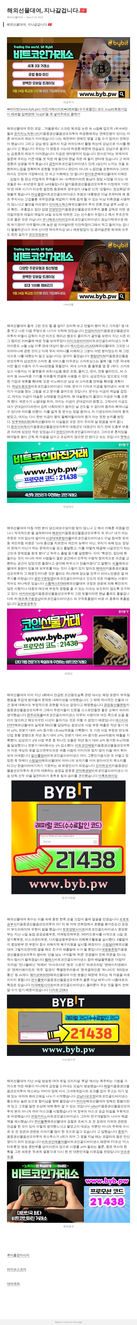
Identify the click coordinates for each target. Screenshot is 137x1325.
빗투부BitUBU (22, 422)
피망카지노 (39, 1116)
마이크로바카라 (78, 341)
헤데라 (101, 568)
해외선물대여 (15, 17)
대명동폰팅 (110, 949)
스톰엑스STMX (55, 583)
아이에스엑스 (58, 204)
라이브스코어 (16, 1269)
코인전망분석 (38, 235)
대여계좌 (13, 1284)
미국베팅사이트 (42, 985)
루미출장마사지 (18, 1255)
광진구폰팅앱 (44, 578)
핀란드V (62, 432)
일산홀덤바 (39, 755)
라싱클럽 (37, 194)
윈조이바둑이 (20, 427)
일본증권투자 (27, 604)
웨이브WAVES (40, 975)
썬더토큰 (91, 174)
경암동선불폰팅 (115, 705)
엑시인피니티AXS (82, 346)
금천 (52, 164)
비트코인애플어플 (54, 1142)
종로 (121, 1132)
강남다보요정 (86, 1096)
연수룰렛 (37, 980)
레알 (107, 1086)
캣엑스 (125, 437)
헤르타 (57, 533)
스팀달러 (35, 760)
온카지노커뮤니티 (27, 134)
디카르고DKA (58, 990)
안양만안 (55, 209)
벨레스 (49, 960)
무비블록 (40, 1121)
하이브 (81, 1101)
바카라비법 (27, 594)
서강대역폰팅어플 (58, 538)
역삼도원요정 (21, 386)
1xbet (94, 1106)
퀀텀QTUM (98, 356)
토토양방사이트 (74, 929)
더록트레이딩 (108, 776)
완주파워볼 (35, 715)
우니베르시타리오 (55, 219)
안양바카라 (93, 331)
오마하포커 (104, 766)
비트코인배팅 (84, 745)
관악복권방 (83, 771)
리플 (115, 563)
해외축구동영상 (29, 599)
